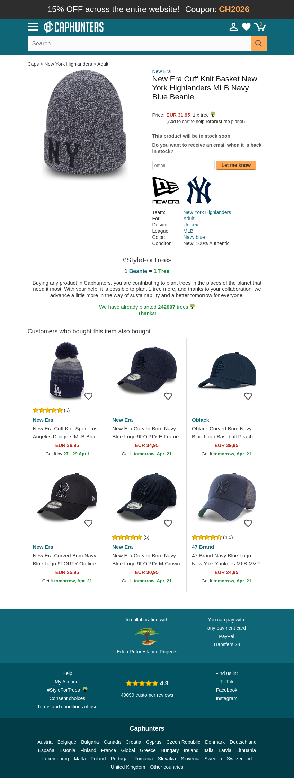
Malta (80, 758)
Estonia (67, 750)
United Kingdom (128, 767)
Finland (88, 750)
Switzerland (239, 758)
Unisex (191, 224)
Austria (45, 742)
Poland (98, 758)
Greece (148, 750)
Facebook (226, 690)
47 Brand (203, 547)
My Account (67, 682)
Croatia (133, 742)
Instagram (226, 698)
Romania (143, 758)
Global (128, 750)
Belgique (67, 742)
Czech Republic (183, 742)
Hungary (170, 750)
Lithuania (246, 750)
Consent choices (68, 698)
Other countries (166, 767)
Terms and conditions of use (67, 706)
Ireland (191, 750)
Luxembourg (55, 758)
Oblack (200, 420)
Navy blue (194, 237)
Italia (209, 750)
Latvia (225, 750)
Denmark (215, 742)
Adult (102, 64)
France (108, 750)
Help (67, 673)
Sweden (213, 758)
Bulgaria (90, 742)
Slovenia (190, 758)
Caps (34, 64)
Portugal (119, 758)
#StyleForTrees (67, 690)
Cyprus (153, 742)
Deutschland (243, 742)
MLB (189, 231)
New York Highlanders (68, 64)
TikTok (227, 682)
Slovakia (167, 758)
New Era (161, 71)
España (46, 750)
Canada (112, 742)
